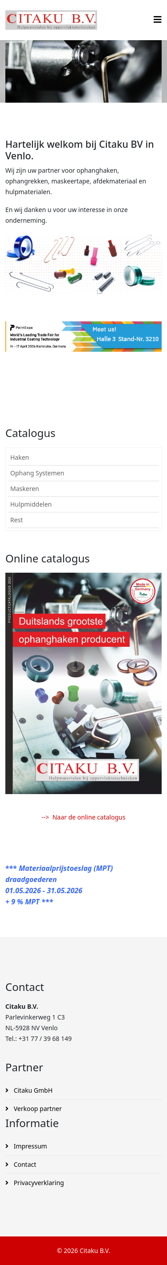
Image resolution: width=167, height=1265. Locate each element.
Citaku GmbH (32, 1090)
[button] (154, 457)
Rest (16, 520)
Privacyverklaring (38, 1182)
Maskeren (24, 488)
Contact (24, 1164)
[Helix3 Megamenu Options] (158, 19)
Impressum (29, 1146)
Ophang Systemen (37, 473)
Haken (19, 457)
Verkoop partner (37, 1108)
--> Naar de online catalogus (83, 817)
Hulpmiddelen (31, 504)
